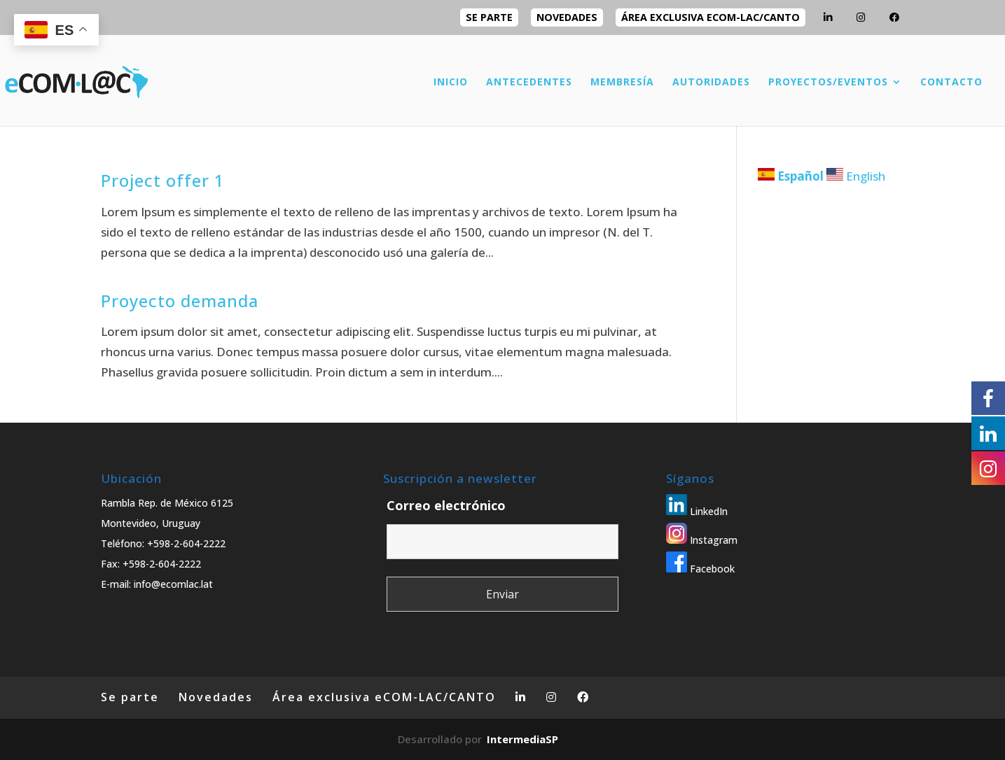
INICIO (451, 82)
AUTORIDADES (711, 82)
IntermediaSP (522, 739)
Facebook (700, 568)
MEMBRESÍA (622, 82)
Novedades (566, 17)
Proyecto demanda (179, 300)
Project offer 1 (163, 180)
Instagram (701, 540)
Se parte (489, 17)
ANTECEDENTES (529, 82)
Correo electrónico (446, 505)
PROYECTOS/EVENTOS (828, 82)
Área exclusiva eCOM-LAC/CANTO (710, 17)
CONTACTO (951, 82)
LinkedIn (697, 511)
